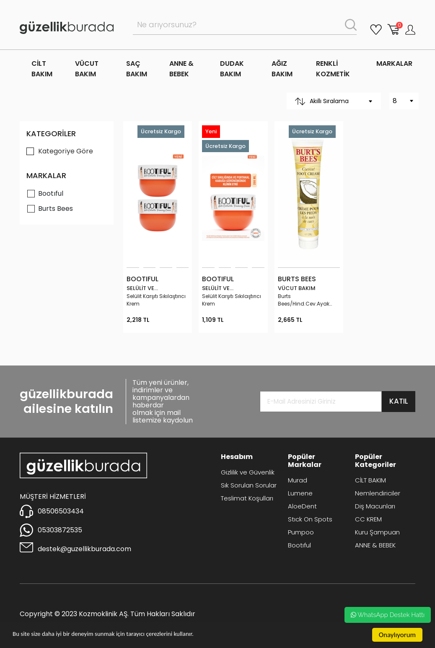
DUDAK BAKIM (232, 69)
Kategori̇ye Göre (65, 151)
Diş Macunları (375, 506)
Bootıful (50, 193)
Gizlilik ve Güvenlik (247, 472)
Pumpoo (301, 532)
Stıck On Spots (310, 519)
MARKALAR (394, 63)
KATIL (398, 401)
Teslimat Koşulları (247, 498)
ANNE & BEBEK (181, 69)
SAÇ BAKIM (136, 69)
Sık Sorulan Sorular (249, 485)
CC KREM (368, 519)
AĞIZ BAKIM (282, 69)
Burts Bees (55, 208)
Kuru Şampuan (377, 532)
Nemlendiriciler (377, 493)
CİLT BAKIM (41, 69)
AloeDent (302, 506)
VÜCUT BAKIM (86, 69)
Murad (297, 480)
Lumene (300, 493)
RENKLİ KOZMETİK (333, 69)
